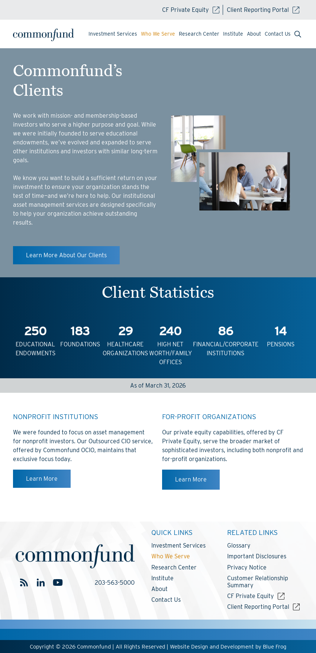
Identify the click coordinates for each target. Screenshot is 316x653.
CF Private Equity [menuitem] (250, 596)
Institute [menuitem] (233, 34)
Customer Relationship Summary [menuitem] (257, 582)
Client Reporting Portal (263, 9)
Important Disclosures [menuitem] (256, 556)
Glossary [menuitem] (239, 545)
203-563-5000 (115, 582)
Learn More (42, 478)
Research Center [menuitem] (199, 34)
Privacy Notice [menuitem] (247, 567)
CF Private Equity (190, 9)
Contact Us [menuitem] (278, 34)
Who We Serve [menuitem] (158, 34)
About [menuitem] (254, 34)
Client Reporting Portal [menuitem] (258, 606)
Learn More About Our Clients (66, 255)
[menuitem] (298, 35)
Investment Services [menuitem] (112, 34)
